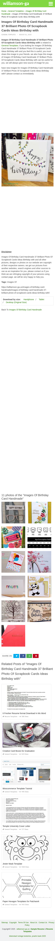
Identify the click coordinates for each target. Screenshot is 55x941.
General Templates (8, 35)
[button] (50, 3)
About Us (33, 923)
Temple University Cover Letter (16, 826)
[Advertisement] (27, 104)
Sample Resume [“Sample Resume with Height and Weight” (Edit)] (37, 929)
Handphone (28, 299)
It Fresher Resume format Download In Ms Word (24, 713)
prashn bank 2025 (39, 936)
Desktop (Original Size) (16, 302)
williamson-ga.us (23, 929)
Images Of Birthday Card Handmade (25, 310)
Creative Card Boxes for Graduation (19, 751)
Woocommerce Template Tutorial (17, 788)
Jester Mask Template (12, 864)
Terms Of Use (23, 923)
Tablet (41, 299)
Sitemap (4, 923)
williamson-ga (16, 3)
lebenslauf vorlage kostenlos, (20, 936)
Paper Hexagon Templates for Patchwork (21, 901)
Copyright (13, 923)
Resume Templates (10, 716)
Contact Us (43, 923)
